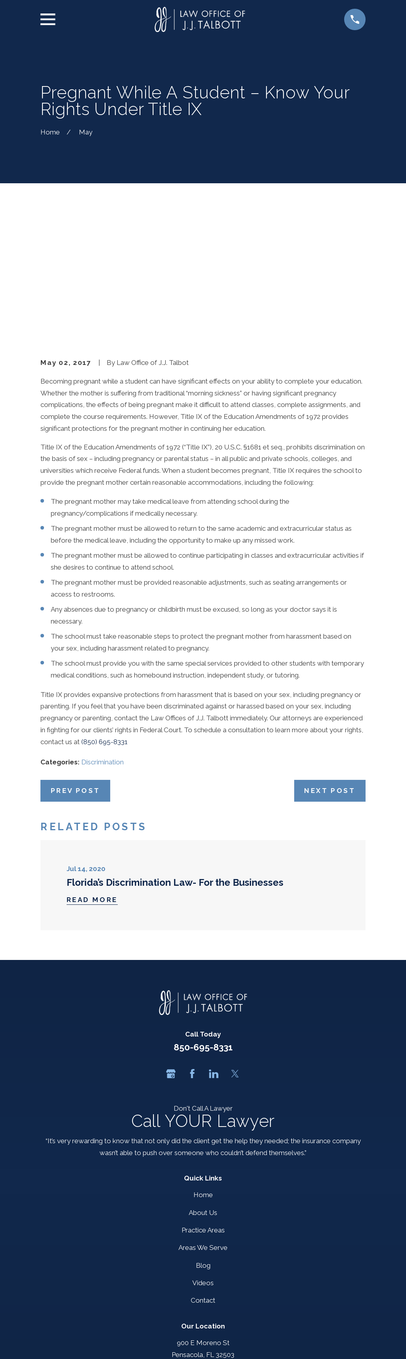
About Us (203, 1089)
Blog (203, 1142)
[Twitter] (235, 950)
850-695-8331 (203, 924)
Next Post (329, 668)
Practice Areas (203, 1107)
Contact (203, 1177)
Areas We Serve (203, 1125)
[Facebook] (192, 950)
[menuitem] (51, 1342)
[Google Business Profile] (171, 950)
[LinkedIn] (213, 950)
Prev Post (75, 668)
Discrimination (102, 639)
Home (203, 1072)
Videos (203, 1160)
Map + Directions (203, 1243)
